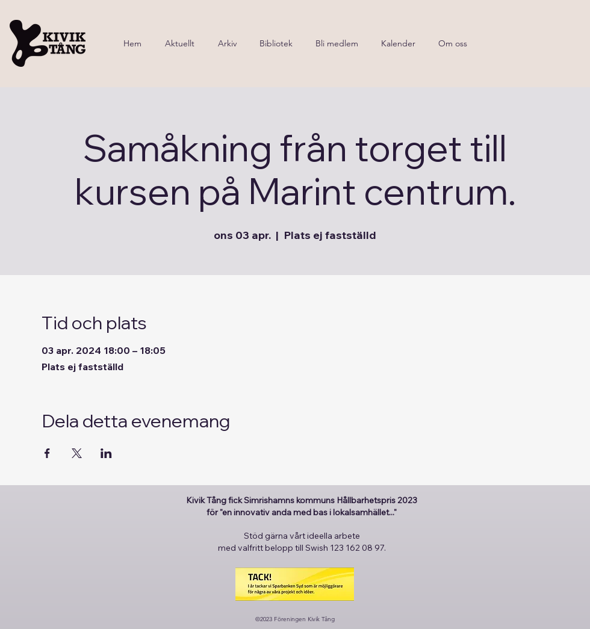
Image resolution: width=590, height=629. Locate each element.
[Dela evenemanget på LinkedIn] (106, 453)
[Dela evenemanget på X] (76, 453)
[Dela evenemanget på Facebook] (47, 453)
